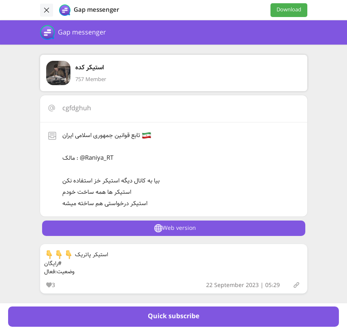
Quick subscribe (173, 316)
